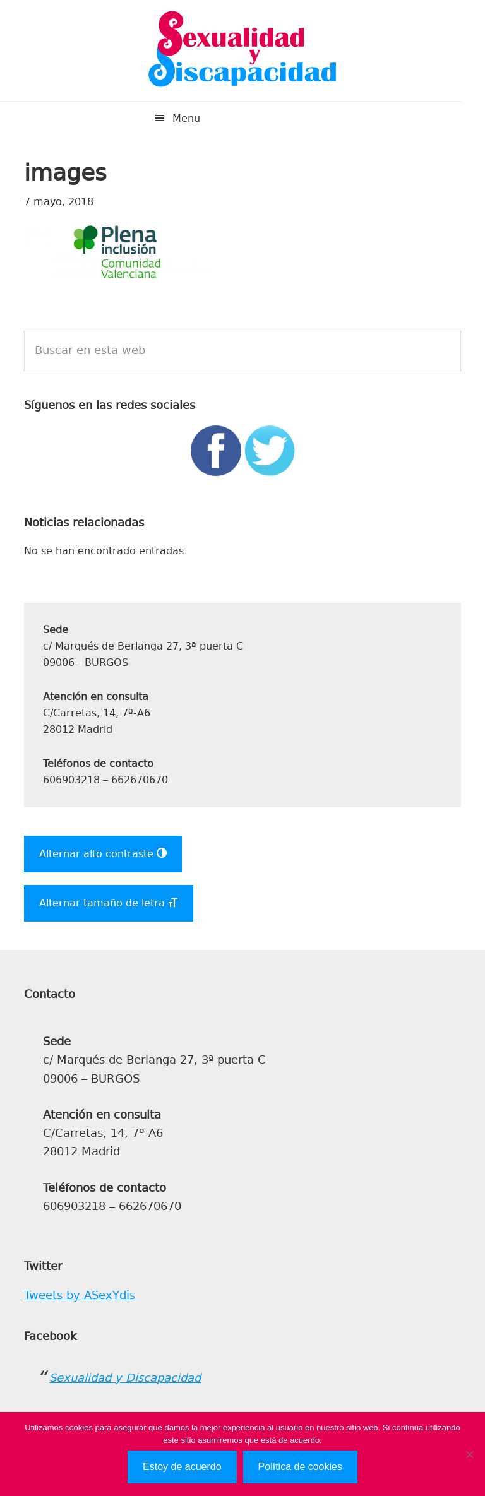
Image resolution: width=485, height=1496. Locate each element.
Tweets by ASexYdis (79, 1295)
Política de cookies (300, 1466)
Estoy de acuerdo (182, 1466)
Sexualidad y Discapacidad (242, 50)
